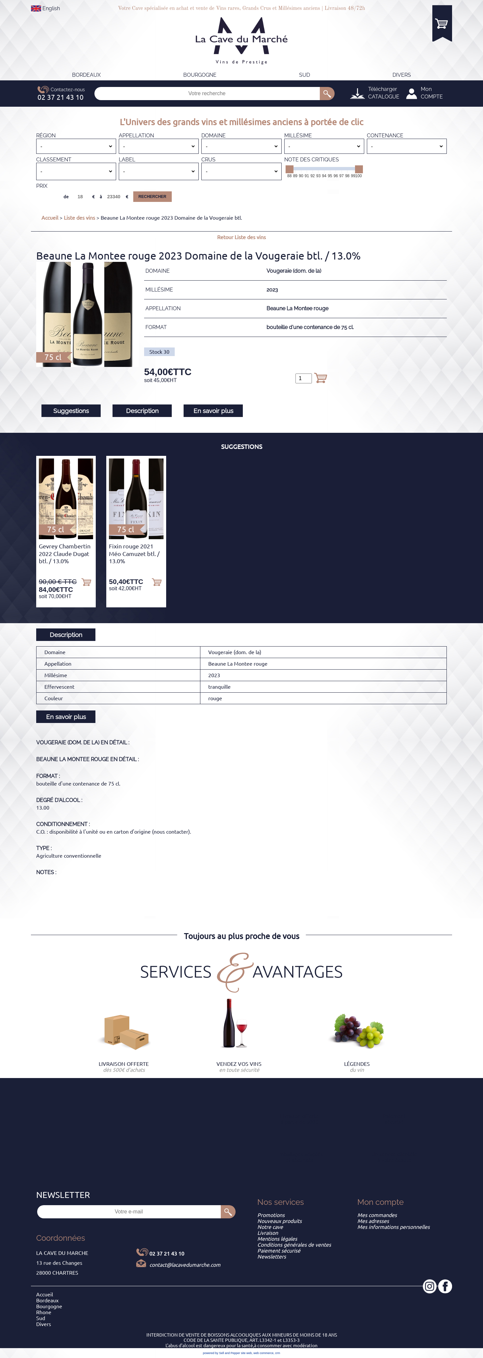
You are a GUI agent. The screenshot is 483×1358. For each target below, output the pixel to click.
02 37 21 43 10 (166, 1254)
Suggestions (71, 410)
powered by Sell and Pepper (221, 1353)
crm (277, 1353)
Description (142, 410)
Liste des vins (79, 218)
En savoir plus (213, 410)
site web (246, 1353)
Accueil (49, 218)
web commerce (263, 1353)
